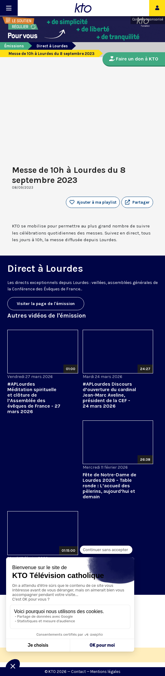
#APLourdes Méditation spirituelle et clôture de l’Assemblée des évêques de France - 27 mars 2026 (33, 397)
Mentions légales (105, 671)
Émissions (14, 46)
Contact (78, 671)
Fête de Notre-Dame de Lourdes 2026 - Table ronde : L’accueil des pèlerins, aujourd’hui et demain (109, 486)
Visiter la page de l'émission (46, 303)
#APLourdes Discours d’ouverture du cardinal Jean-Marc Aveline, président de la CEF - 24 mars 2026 (109, 395)
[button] (137, 202)
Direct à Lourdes (52, 46)
